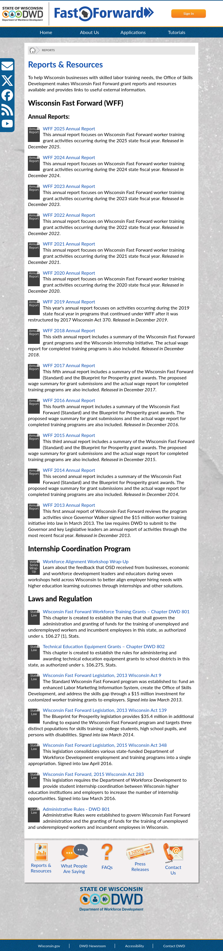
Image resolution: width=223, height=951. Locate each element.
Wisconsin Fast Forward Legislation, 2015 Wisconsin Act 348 (105, 745)
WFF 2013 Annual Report (69, 505)
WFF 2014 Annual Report (69, 470)
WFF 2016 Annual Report (69, 400)
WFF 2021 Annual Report (69, 243)
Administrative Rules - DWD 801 (76, 809)
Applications (133, 32)
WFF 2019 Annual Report (69, 301)
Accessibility (134, 946)
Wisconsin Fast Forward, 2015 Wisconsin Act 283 (93, 774)
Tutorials (177, 32)
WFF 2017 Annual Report (69, 365)
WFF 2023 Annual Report (69, 186)
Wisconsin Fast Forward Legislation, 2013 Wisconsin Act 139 (105, 710)
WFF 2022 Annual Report (69, 215)
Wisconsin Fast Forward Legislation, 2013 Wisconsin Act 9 (102, 675)
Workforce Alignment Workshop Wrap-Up (85, 561)
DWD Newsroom (92, 946)
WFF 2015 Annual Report (69, 435)
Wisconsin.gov (49, 946)
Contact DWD (174, 946)
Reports (48, 50)
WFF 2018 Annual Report (69, 330)
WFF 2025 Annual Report (69, 128)
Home (46, 32)
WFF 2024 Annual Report (69, 157)
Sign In (189, 13)
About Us (89, 32)
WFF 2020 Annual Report (69, 272)
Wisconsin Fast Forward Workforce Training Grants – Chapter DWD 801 (116, 611)
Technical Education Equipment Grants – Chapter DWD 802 (104, 646)
